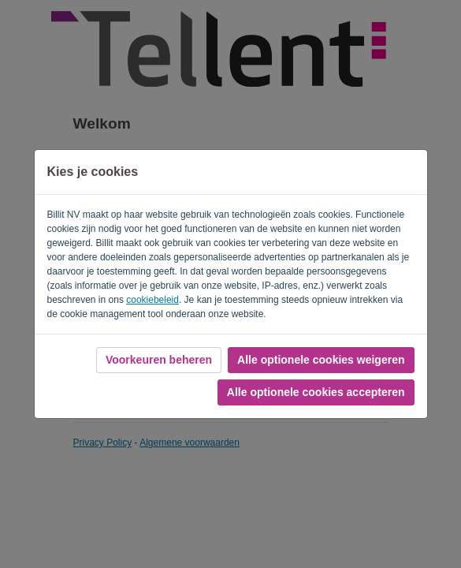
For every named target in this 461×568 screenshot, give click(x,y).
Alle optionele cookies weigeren (320, 359)
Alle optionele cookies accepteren (316, 392)
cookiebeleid (152, 299)
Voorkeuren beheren (159, 359)
